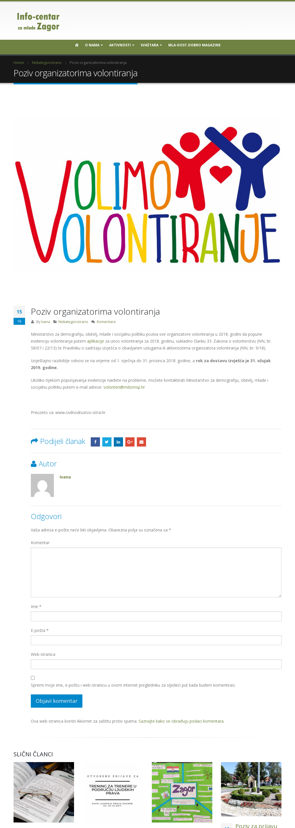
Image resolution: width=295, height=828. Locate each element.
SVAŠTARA (149, 45)
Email (141, 442)
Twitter (106, 442)
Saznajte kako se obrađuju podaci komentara (181, 721)
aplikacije (95, 341)
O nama (92, 45)
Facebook (95, 442)
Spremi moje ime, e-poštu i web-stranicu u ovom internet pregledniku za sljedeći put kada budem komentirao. (133, 685)
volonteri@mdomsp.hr (124, 387)
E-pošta (40, 630)
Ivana (45, 321)
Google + (130, 442)
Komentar (40, 542)
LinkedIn (118, 442)
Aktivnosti (120, 45)
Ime (36, 606)
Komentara (106, 321)
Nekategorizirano (73, 321)
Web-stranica (43, 654)
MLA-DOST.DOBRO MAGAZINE (194, 45)
